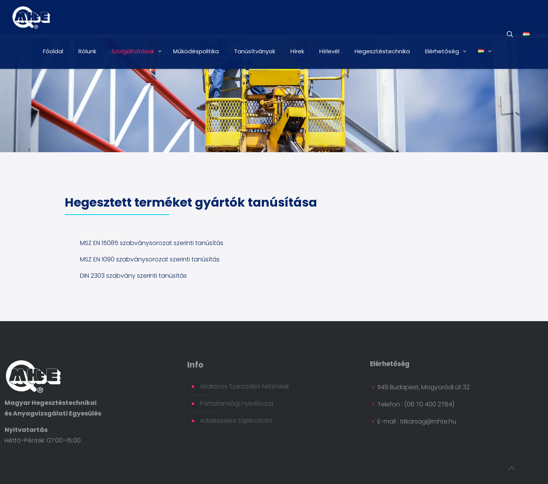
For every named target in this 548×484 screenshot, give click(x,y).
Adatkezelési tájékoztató (236, 420)
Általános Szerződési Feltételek (244, 386)
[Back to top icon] (511, 468)
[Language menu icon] (526, 34)
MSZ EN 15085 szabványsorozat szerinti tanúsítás (151, 243)
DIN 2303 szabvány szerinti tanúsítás (133, 275)
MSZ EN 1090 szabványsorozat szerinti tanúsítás (150, 259)
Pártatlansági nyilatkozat (237, 403)
